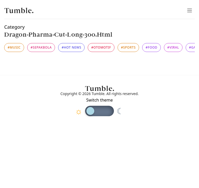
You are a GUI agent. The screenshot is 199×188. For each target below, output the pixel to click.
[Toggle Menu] (189, 10)
